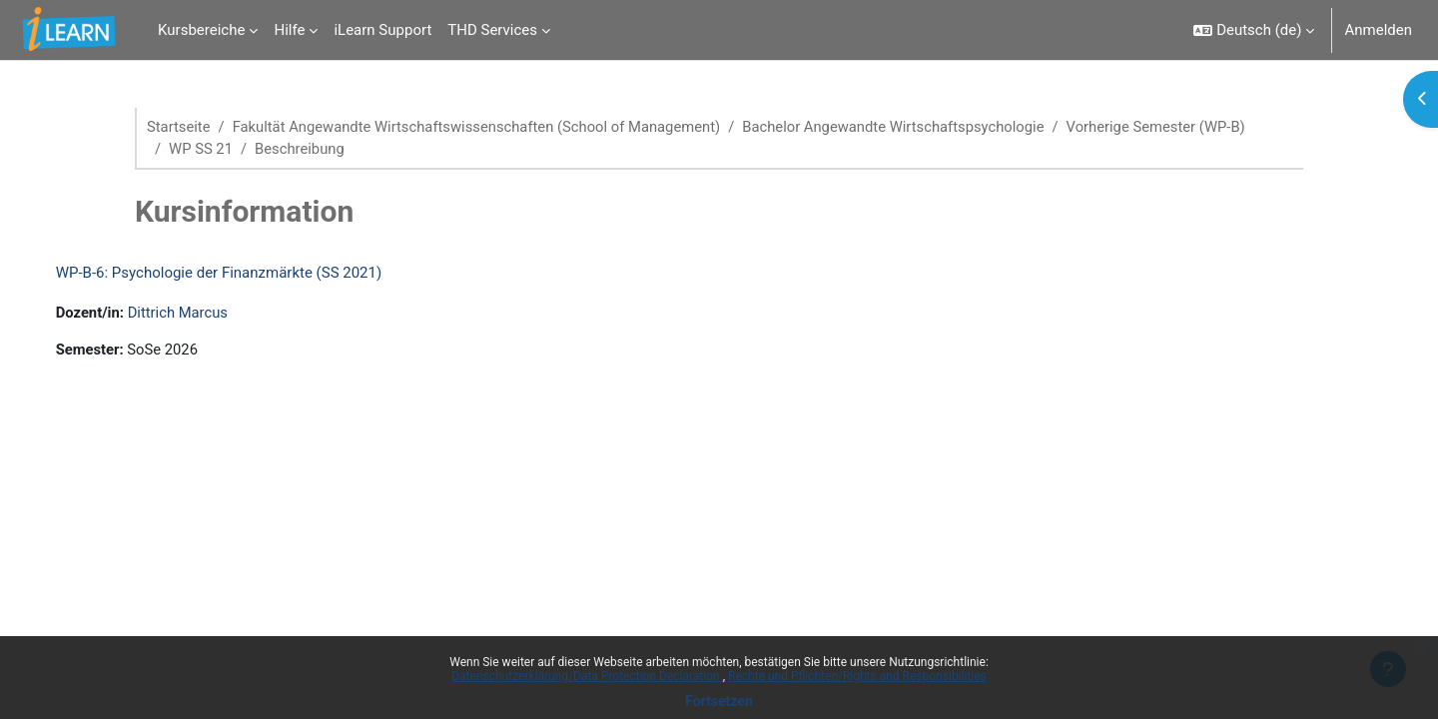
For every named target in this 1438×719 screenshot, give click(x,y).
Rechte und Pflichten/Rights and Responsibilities (857, 676)
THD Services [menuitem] (492, 30)
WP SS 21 (201, 150)
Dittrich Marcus (200, 314)
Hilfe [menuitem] (289, 30)
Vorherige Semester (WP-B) (1170, 127)
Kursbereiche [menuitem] (201, 30)
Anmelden (1378, 30)
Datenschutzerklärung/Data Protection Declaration (586, 676)
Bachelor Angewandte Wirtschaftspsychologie (904, 127)
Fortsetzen (719, 701)
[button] (1253, 30)
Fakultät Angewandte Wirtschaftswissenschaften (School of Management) (481, 127)
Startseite (179, 127)
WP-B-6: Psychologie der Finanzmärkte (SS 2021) (239, 274)
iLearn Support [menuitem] (382, 30)
